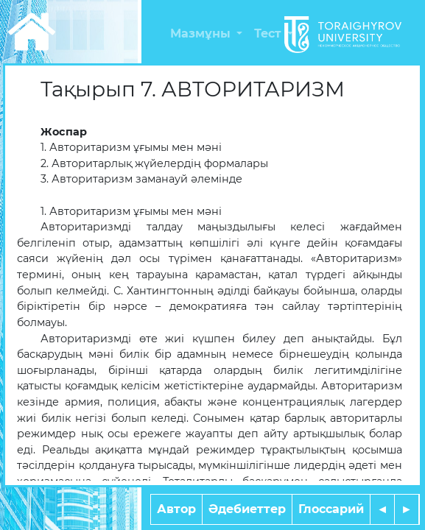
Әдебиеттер (247, 509)
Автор (176, 509)
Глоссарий (331, 509)
